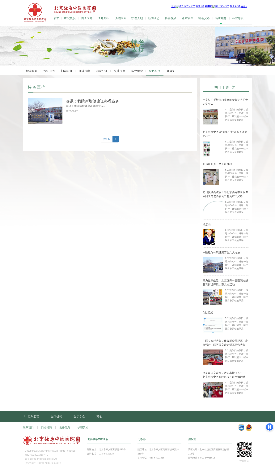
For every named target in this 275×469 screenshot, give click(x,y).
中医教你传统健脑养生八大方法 (221, 252)
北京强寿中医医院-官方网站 (35, 13)
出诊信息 (64, 427)
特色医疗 (154, 70)
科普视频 (170, 18)
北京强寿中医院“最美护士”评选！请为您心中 (225, 133)
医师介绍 (103, 18)
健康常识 (187, 18)
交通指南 (119, 70)
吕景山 (207, 224)
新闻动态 (153, 18)
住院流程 (208, 312)
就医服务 (221, 18)
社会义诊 (204, 18)
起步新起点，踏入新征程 (217, 164)
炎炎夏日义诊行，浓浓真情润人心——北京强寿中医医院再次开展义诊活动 (225, 374)
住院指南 (84, 70)
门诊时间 (67, 70)
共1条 (106, 139)
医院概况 (70, 18)
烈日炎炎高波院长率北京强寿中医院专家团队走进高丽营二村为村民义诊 (225, 194)
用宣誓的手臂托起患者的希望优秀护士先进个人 (225, 101)
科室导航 (237, 18)
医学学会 (79, 416)
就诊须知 (31, 70)
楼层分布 (102, 70)
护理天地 (137, 18)
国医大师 (86, 18)
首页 (57, 18)
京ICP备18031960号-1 (36, 455)
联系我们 (28, 427)
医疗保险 (137, 70)
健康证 (171, 70)
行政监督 (33, 416)
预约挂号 (120, 18)
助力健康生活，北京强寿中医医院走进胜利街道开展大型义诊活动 (225, 282)
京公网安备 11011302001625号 (41, 459)
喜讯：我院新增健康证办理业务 (92, 101)
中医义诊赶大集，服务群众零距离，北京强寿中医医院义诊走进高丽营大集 (225, 342)
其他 (99, 416)
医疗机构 (56, 416)
